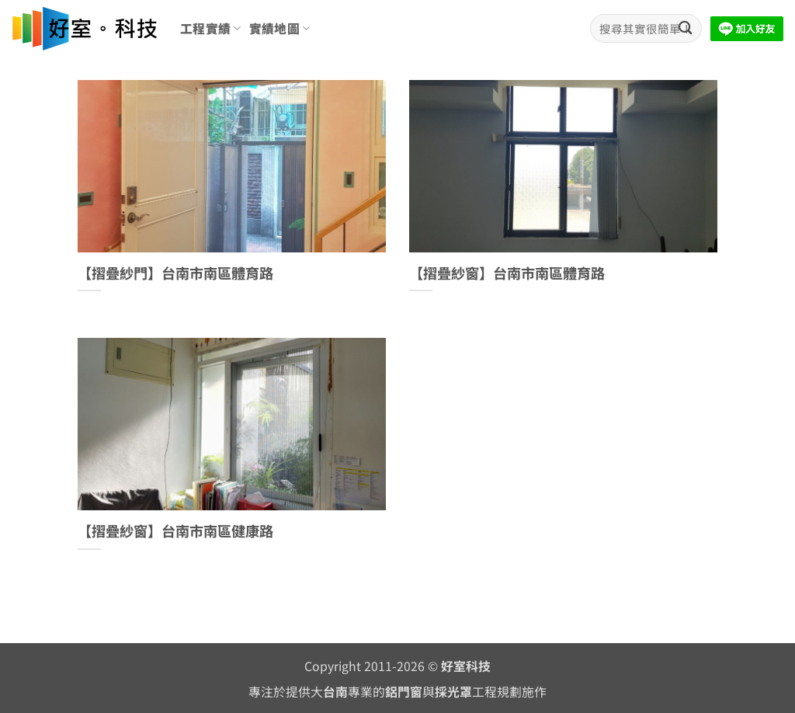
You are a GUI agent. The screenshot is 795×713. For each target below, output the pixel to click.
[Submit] (685, 28)
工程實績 (210, 28)
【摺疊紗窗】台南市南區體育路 (507, 273)
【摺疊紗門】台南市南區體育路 (175, 273)
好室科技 (466, 666)
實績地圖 (280, 28)
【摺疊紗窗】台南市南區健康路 (175, 531)
